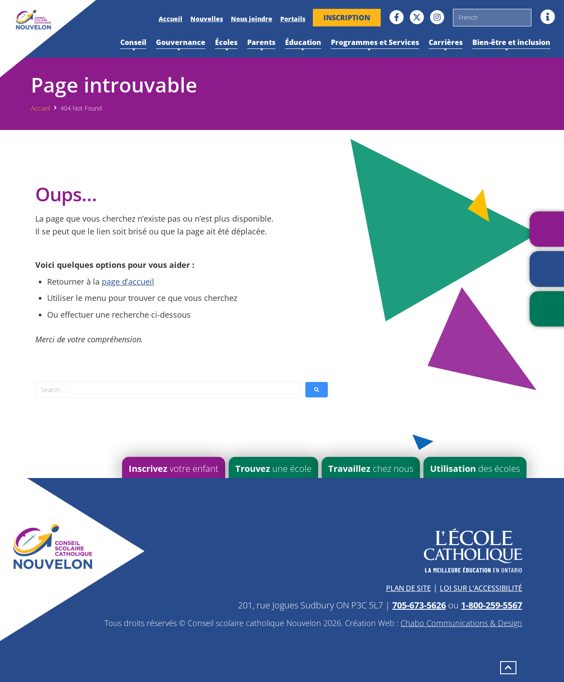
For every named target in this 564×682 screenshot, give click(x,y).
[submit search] (316, 389)
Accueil (170, 19)
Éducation (303, 43)
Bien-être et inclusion (511, 43)
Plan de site (408, 588)
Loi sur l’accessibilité (481, 588)
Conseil (133, 43)
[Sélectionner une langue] (492, 17)
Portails (292, 19)
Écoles (226, 43)
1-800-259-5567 (491, 605)
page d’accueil (128, 281)
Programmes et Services (375, 43)
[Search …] (168, 390)
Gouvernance (180, 43)
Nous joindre (251, 19)
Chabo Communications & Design (461, 623)
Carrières (446, 43)
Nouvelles (206, 19)
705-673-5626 (419, 605)
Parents (261, 43)
